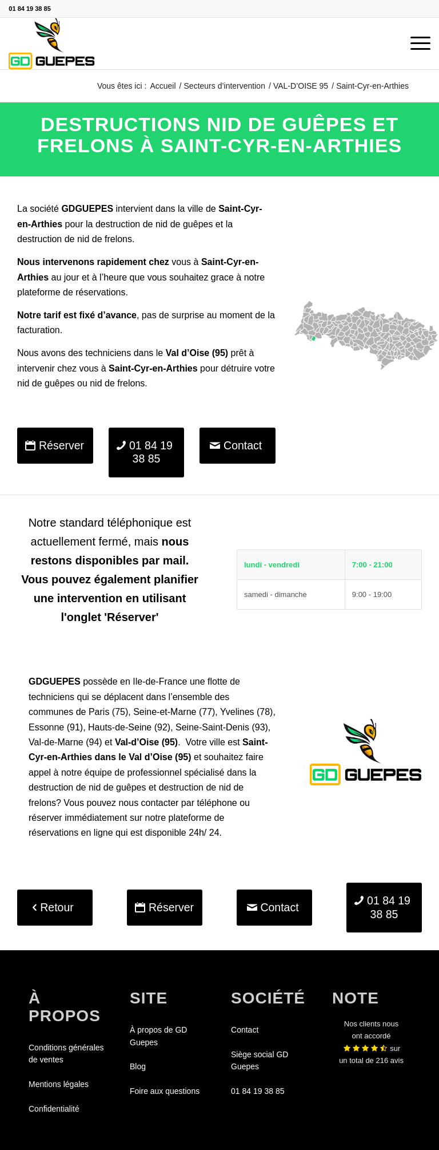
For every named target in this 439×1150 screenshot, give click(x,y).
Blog (138, 1066)
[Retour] (55, 908)
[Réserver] (55, 446)
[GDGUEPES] (52, 43)
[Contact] (237, 446)
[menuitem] (414, 43)
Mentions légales (59, 1084)
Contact (244, 1029)
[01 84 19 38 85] (147, 452)
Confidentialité (54, 1108)
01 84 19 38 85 (29, 8)
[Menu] (414, 43)
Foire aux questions (164, 1091)
